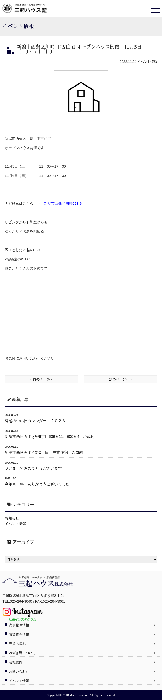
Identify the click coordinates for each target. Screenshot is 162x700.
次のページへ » (120, 379)
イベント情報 (147, 61)
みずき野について (22, 653)
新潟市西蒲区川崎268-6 (63, 203)
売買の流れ (17, 644)
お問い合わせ (19, 671)
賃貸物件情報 (19, 634)
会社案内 (15, 662)
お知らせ (12, 518)
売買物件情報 (19, 625)
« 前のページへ (41, 379)
